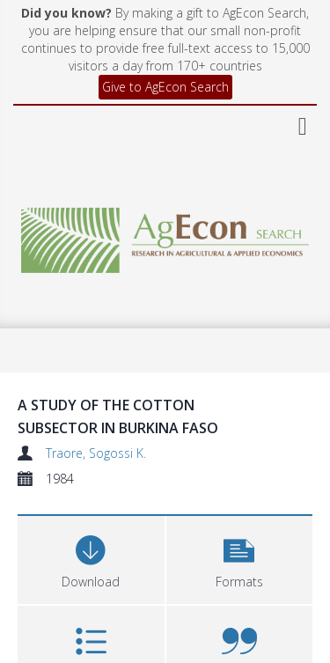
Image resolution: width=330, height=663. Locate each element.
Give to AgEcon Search (165, 86)
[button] (239, 558)
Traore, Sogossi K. (96, 453)
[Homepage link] (165, 235)
